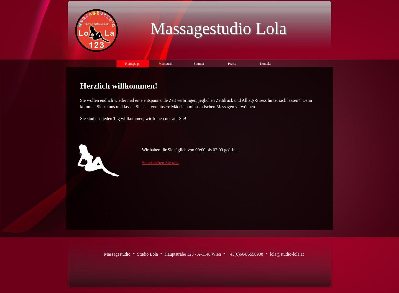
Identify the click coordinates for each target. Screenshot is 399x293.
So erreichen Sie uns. (160, 162)
